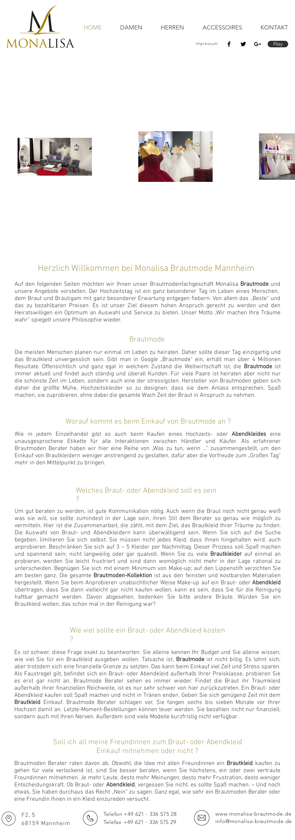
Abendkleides (249, 434)
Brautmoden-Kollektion (122, 575)
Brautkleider (226, 554)
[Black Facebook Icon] (229, 44)
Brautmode (254, 284)
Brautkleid (27, 702)
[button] (278, 44)
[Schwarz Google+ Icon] (257, 44)
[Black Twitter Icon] (243, 44)
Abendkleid (266, 582)
